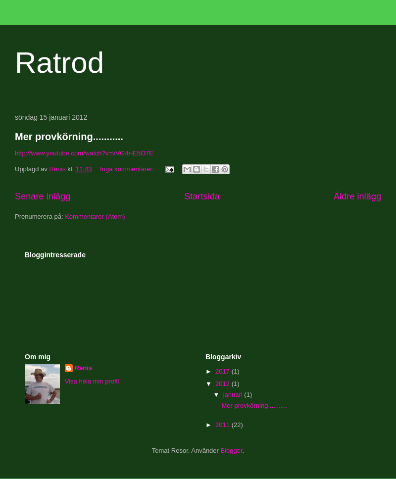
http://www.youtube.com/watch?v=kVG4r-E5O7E (84, 153)
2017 (223, 371)
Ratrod (59, 62)
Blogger (232, 450)
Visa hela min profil (92, 381)
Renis (83, 368)
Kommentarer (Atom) (95, 216)
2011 (223, 425)
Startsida (202, 196)
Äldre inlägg (357, 196)
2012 (223, 383)
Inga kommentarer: (128, 169)
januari (234, 394)
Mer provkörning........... (69, 136)
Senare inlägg (42, 196)
